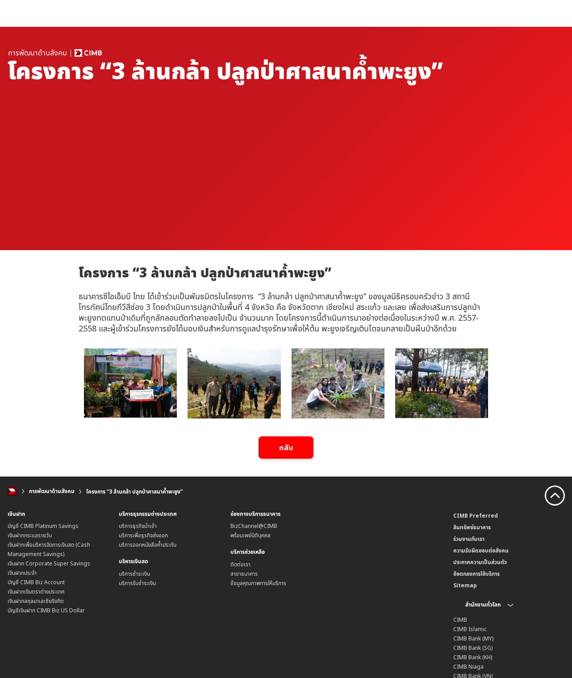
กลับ (286, 447)
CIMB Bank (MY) (473, 638)
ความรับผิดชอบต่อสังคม (481, 550)
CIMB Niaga (468, 666)
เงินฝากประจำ (22, 573)
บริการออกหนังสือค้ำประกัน (147, 544)
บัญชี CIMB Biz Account (36, 582)
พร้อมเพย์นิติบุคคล (250, 535)
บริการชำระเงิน (134, 574)
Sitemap (465, 585)
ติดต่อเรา (240, 564)
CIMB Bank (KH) (472, 657)
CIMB (460, 619)
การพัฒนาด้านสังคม (52, 491)
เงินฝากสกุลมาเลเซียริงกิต (36, 601)
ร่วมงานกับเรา (468, 538)
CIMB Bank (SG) (473, 647)
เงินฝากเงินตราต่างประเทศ (36, 591)
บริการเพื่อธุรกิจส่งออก (143, 535)
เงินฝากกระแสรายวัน (30, 535)
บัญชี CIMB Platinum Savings (43, 526)
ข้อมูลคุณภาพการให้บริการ (258, 583)
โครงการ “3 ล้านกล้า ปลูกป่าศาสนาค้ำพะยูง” (134, 491)
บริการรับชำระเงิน (137, 583)
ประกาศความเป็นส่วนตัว (480, 561)
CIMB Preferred (475, 515)
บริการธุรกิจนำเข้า (138, 526)
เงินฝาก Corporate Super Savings (49, 563)
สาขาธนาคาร (244, 574)
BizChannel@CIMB (253, 526)
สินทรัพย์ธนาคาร (472, 527)
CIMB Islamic (470, 628)
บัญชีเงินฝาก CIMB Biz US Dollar (46, 610)
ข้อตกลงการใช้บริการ (476, 573)
